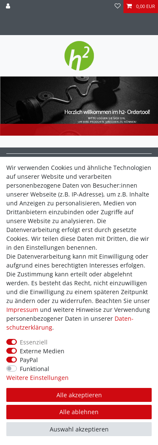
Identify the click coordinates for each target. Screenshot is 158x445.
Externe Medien (42, 351)
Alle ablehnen (79, 412)
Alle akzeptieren (79, 395)
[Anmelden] (9, 6)
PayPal (29, 360)
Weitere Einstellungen (37, 378)
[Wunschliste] (117, 6)
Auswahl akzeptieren (79, 429)
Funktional (34, 369)
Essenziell (34, 342)
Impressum (22, 310)
